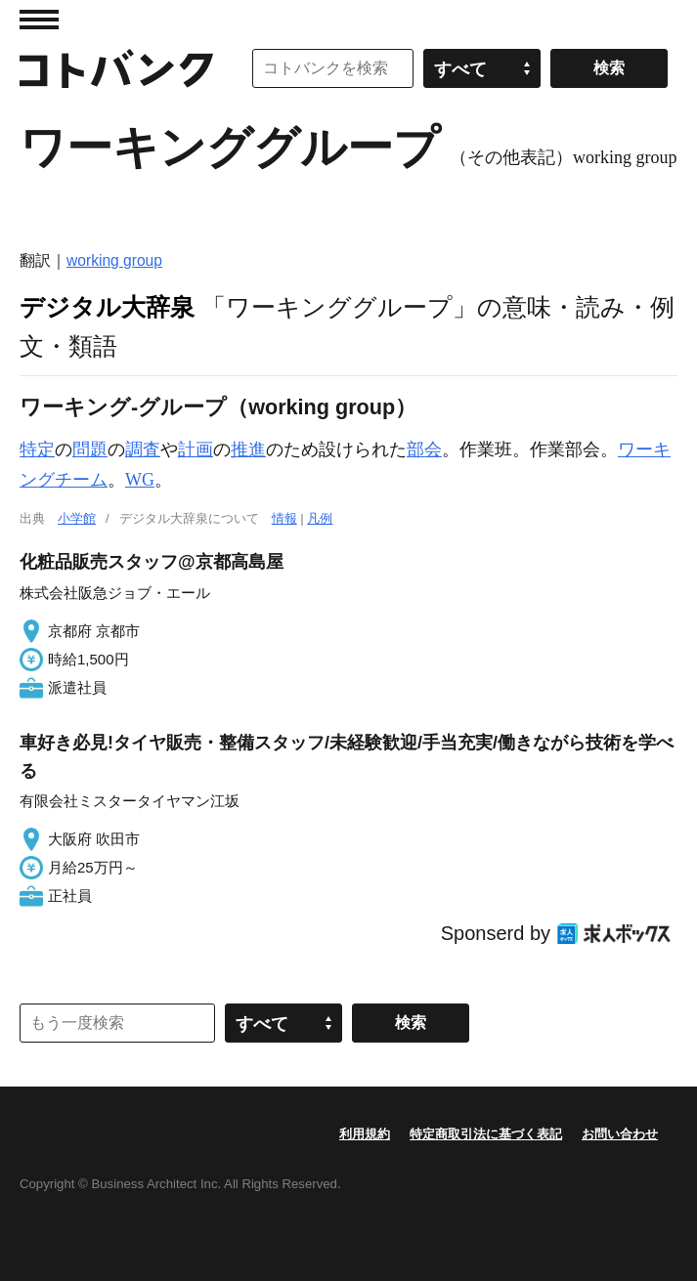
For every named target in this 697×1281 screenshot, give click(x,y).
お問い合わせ (620, 1134)
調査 (142, 449)
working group (114, 260)
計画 (195, 449)
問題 (90, 449)
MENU (39, 19)
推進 (248, 449)
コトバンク (116, 68)
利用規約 (364, 1134)
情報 (284, 518)
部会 (424, 449)
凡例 (319, 518)
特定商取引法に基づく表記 (486, 1134)
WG (139, 480)
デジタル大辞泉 (107, 306)
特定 (37, 449)
